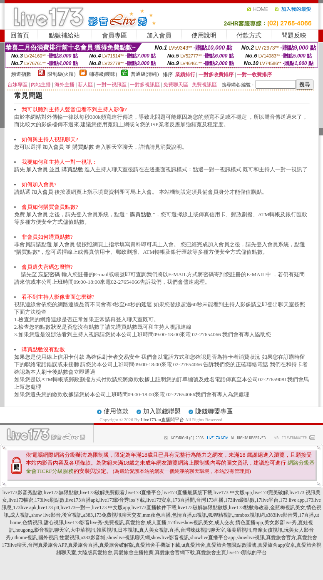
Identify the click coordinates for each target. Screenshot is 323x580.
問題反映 (293, 35)
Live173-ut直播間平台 (162, 419)
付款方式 (248, 35)
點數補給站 (64, 35)
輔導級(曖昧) (103, 74)
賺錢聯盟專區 (214, 411)
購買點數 (83, 147)
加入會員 (159, 35)
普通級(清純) (145, 74)
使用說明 (203, 35)
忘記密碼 (49, 274)
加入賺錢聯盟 (162, 411)
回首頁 (19, 35)
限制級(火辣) (61, 74)
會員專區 (114, 35)
